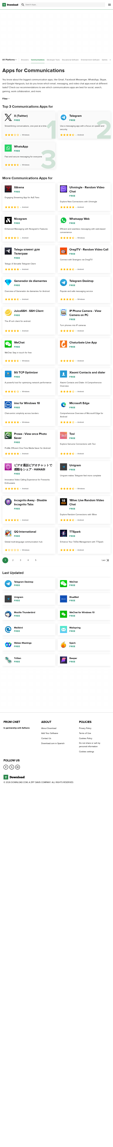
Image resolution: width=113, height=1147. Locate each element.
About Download (48, 728)
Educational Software (70, 60)
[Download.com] (10, 4)
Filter (6, 98)
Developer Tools (53, 60)
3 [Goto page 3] (20, 560)
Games (104, 60)
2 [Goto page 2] (12, 560)
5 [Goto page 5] (35, 560)
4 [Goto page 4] (28, 560)
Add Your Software (49, 733)
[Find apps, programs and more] (62, 4)
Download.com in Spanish (53, 743)
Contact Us (46, 738)
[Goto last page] (105, 560)
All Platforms (9, 59)
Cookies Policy (85, 738)
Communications (37, 60)
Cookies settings (86, 751)
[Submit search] (22, 4)
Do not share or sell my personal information (89, 745)
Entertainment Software (90, 60)
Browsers (25, 60)
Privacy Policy (85, 728)
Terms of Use (85, 733)
